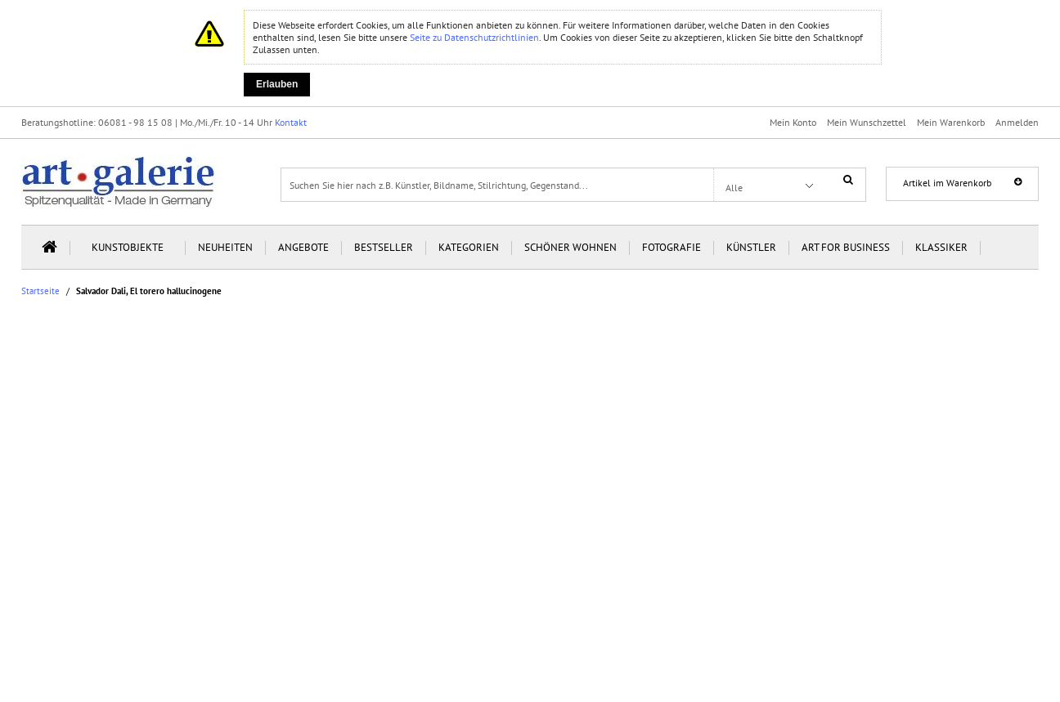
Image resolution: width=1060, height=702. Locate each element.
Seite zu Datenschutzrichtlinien (474, 37)
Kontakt (291, 122)
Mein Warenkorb (951, 122)
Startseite (40, 291)
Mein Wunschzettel (866, 122)
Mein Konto (793, 122)
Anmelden (1017, 122)
